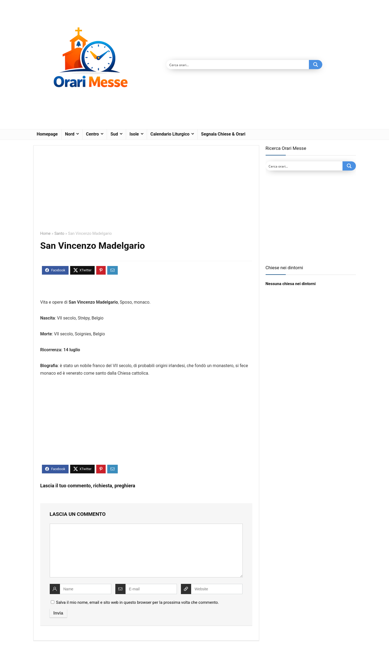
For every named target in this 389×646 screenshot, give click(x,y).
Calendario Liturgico (170, 134)
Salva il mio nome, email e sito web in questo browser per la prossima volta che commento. (137, 602)
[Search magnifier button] (315, 64)
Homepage (47, 134)
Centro (92, 134)
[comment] (146, 550)
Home (45, 233)
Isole (134, 134)
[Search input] (237, 64)
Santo (59, 233)
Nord (69, 134)
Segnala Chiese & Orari (223, 134)
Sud (114, 134)
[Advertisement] (146, 192)
